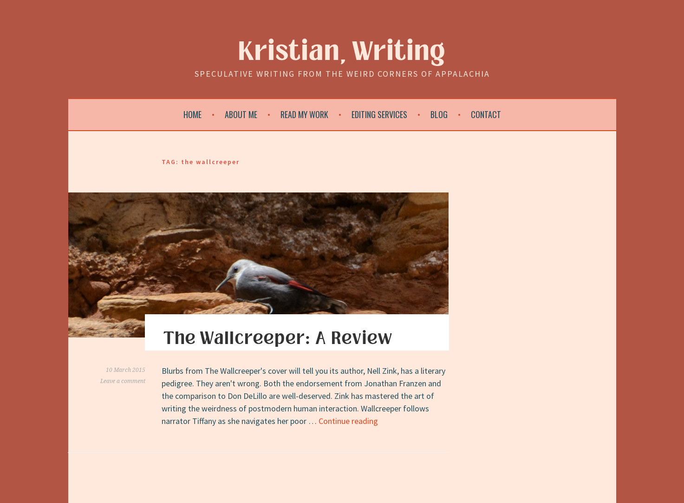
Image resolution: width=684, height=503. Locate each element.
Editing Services (379, 114)
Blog (439, 114)
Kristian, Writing (342, 51)
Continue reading (348, 421)
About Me (241, 114)
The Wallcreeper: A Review (277, 338)
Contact (486, 114)
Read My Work (304, 114)
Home (192, 114)
